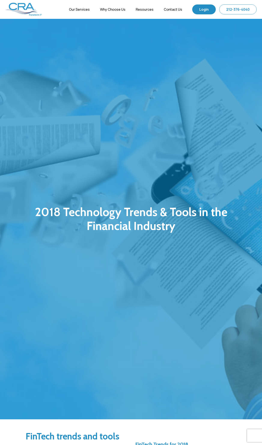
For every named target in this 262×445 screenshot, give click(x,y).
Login (204, 9)
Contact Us (173, 9)
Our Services (79, 9)
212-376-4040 (238, 9)
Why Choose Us (112, 9)
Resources (144, 9)
